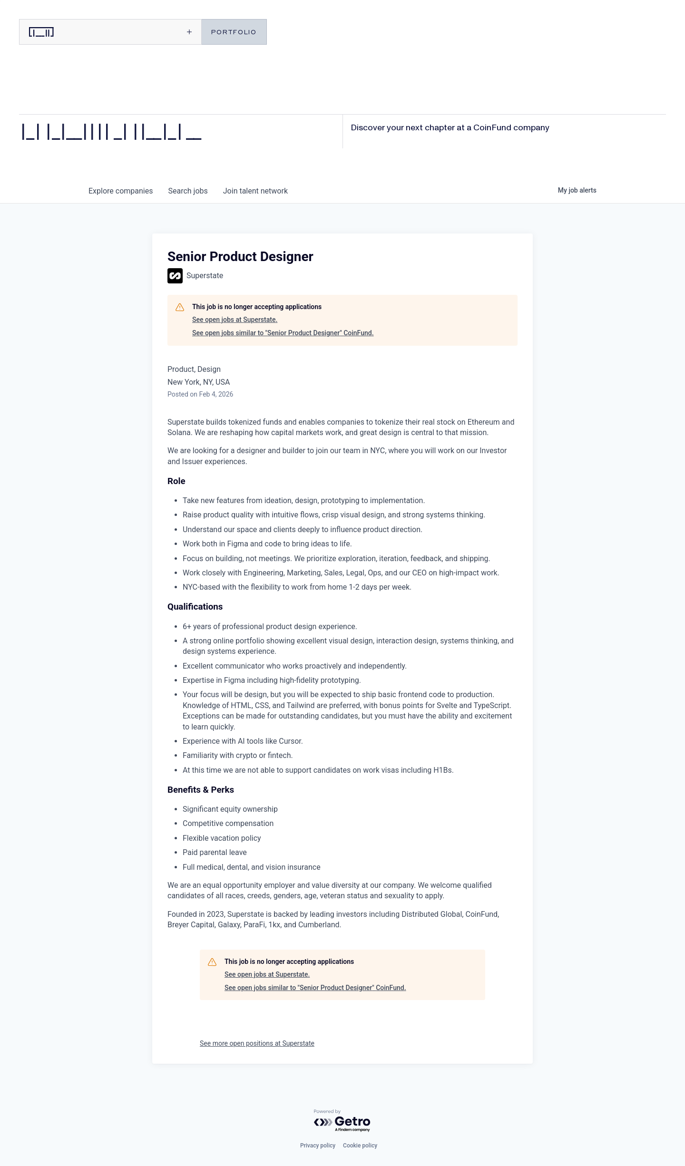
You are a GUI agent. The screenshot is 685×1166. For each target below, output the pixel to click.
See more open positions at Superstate (257, 1043)
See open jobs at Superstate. (234, 319)
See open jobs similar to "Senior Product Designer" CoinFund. (283, 333)
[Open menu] (155, 31)
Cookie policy (360, 1145)
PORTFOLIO (234, 31)
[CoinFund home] (64, 31)
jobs (187, 190)
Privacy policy (317, 1145)
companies (120, 190)
